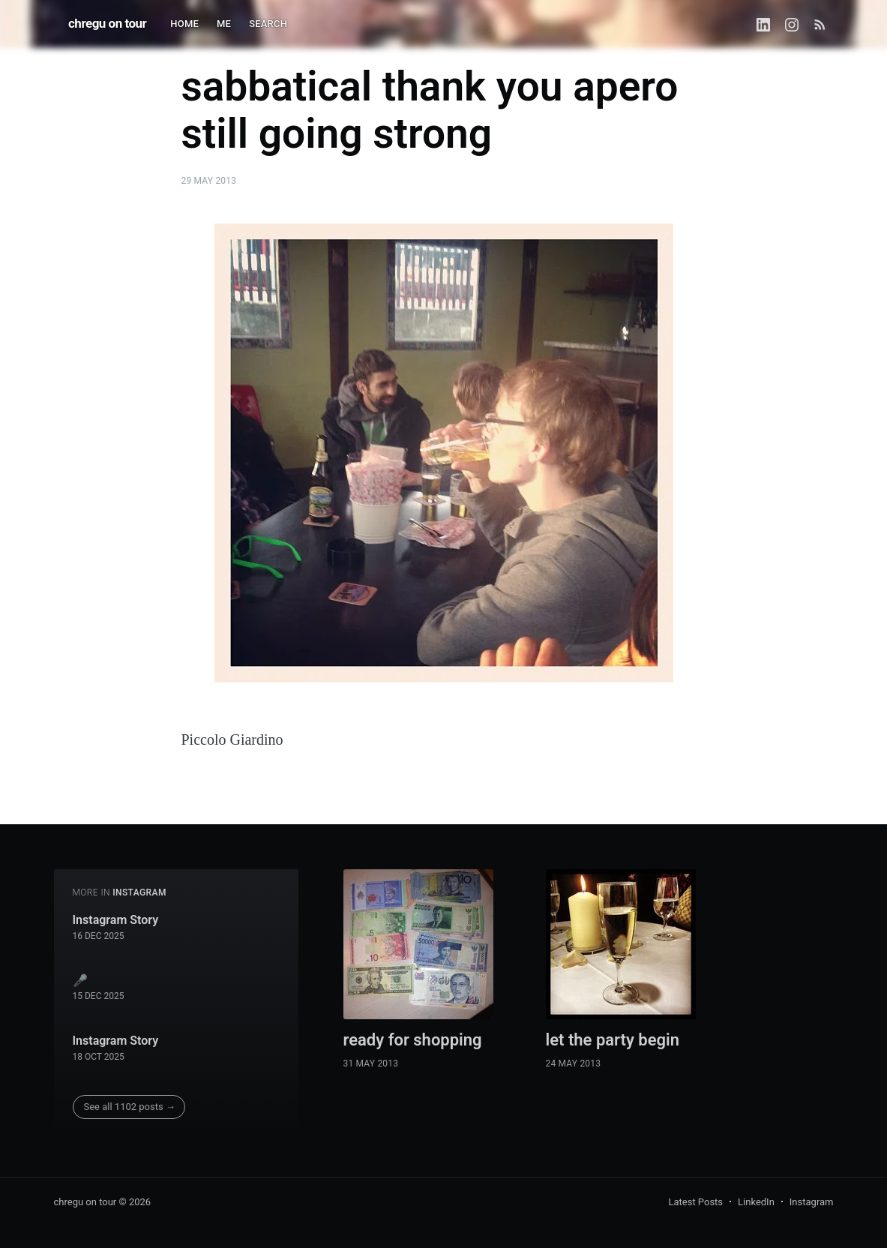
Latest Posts (695, 1202)
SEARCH (268, 23)
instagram (139, 892)
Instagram (812, 1202)
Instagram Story (116, 920)
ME (224, 23)
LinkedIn (756, 1202)
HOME (184, 23)
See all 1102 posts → (129, 1106)
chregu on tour (107, 23)
